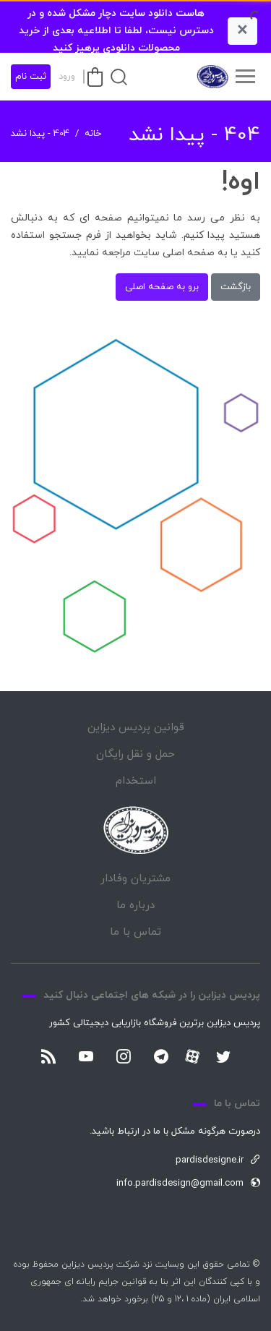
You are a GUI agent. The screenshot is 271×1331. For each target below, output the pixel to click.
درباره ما (135, 905)
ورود (67, 76)
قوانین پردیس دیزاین (135, 727)
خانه (93, 133)
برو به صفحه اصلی (162, 287)
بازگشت (235, 287)
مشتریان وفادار (135, 878)
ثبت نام (30, 76)
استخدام (136, 781)
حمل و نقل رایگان (135, 754)
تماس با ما (135, 932)
